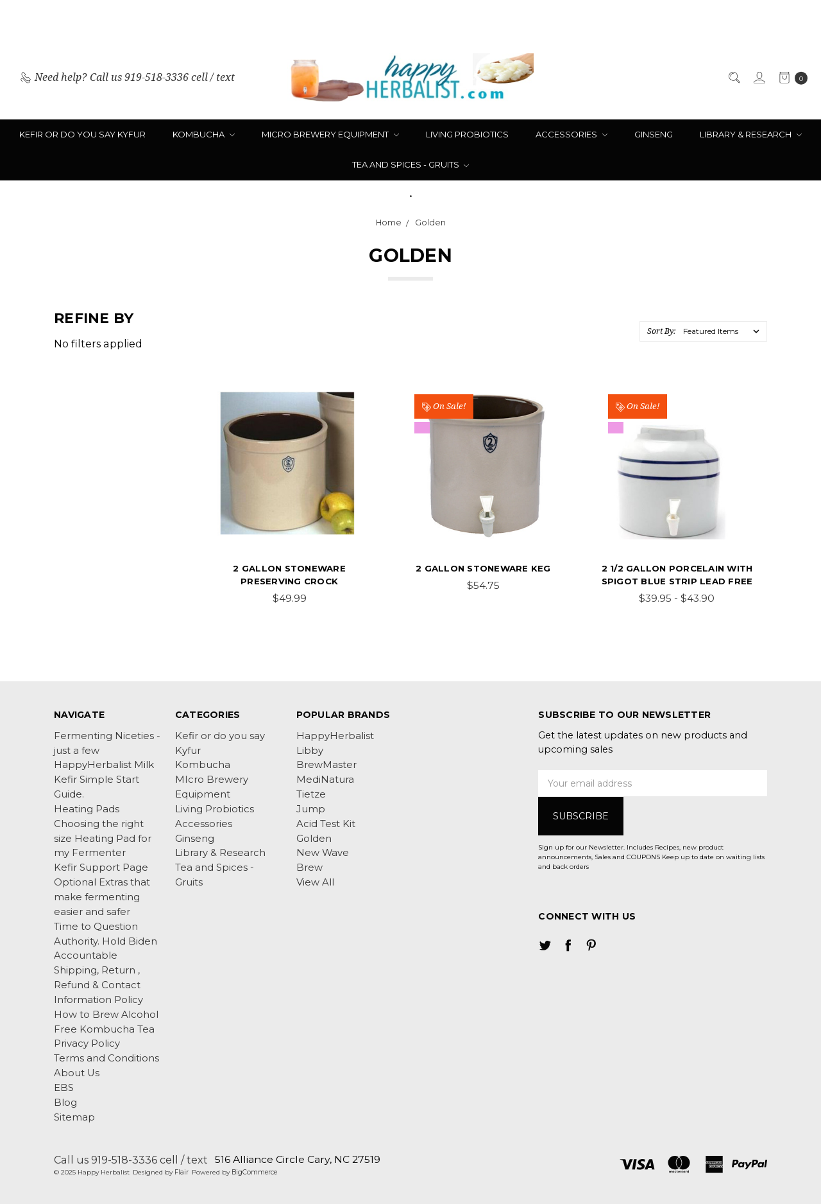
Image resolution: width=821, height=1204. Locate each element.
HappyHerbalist (335, 736)
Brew (309, 867)
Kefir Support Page (101, 867)
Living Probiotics (467, 134)
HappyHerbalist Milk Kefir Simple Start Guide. (104, 779)
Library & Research (751, 134)
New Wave (322, 853)
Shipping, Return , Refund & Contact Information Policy (98, 985)
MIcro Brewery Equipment (330, 134)
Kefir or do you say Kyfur (82, 134)
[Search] (733, 77)
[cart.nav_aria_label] (790, 77)
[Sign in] (758, 77)
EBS (64, 1088)
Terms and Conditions (106, 1058)
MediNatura (325, 779)
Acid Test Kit (325, 824)
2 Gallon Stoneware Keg (483, 568)
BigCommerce (254, 1172)
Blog (65, 1102)
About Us (76, 1073)
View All (315, 882)
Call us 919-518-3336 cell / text (131, 1159)
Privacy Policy (87, 1043)
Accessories (571, 134)
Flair (181, 1172)
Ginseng (653, 134)
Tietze (311, 794)
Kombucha (204, 134)
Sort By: (661, 331)
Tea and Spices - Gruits (411, 164)
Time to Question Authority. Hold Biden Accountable (105, 941)
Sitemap (74, 1117)
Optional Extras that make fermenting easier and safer (102, 897)
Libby (309, 750)
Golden (314, 838)
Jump (310, 809)
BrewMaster (326, 765)
